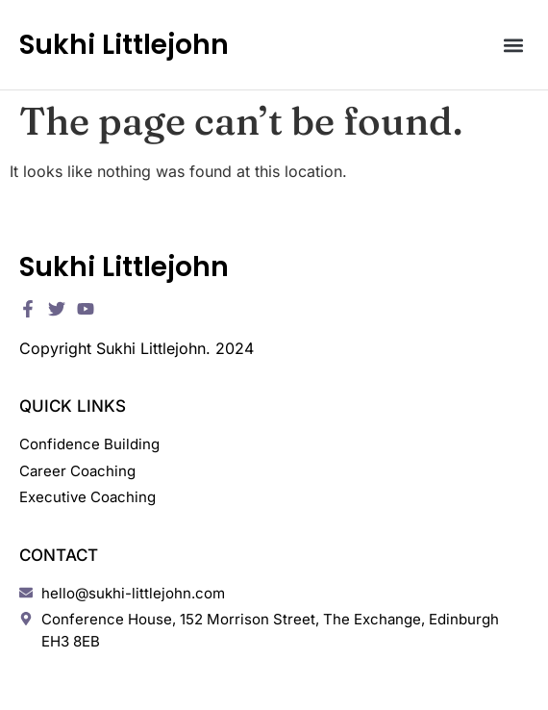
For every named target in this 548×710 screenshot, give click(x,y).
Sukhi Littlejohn (124, 44)
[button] (513, 45)
